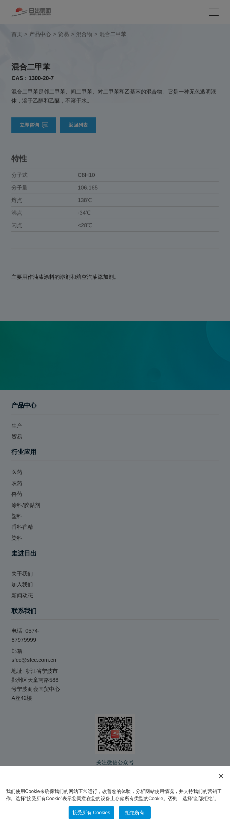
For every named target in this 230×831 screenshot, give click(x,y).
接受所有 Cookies (91, 812)
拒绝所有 (134, 812)
